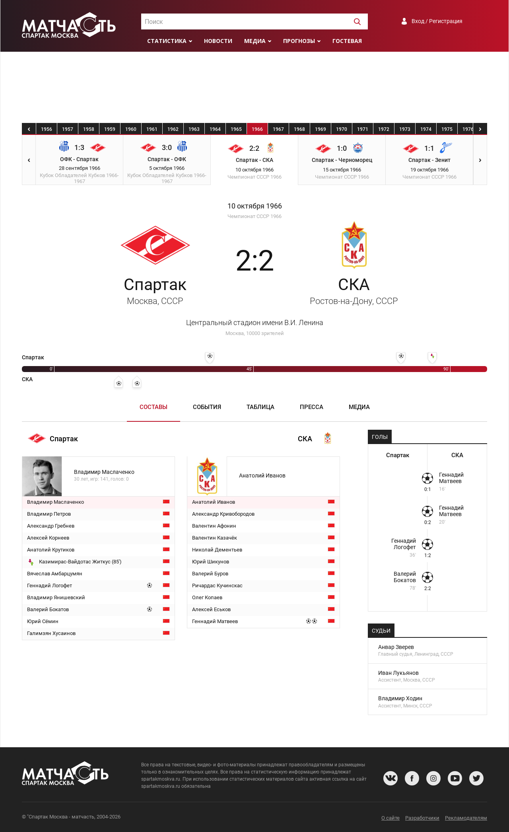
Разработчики (422, 818)
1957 (67, 129)
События (207, 407)
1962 (173, 129)
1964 (215, 129)
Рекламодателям (466, 818)
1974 (425, 129)
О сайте (390, 818)
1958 (88, 129)
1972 (383, 129)
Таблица (260, 407)
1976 (468, 129)
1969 (320, 129)
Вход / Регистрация (437, 21)
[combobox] (254, 21)
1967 (278, 129)
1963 (194, 129)
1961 (151, 129)
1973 (404, 129)
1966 (257, 129)
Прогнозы (299, 41)
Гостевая (347, 41)
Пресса (311, 407)
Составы (153, 407)
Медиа (255, 41)
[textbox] (254, 22)
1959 (109, 129)
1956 (46, 129)
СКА (354, 290)
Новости (218, 41)
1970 (341, 129)
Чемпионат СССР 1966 (254, 216)
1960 (130, 129)
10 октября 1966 (254, 206)
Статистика (167, 41)
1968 (299, 129)
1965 (236, 129)
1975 (447, 129)
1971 (362, 129)
